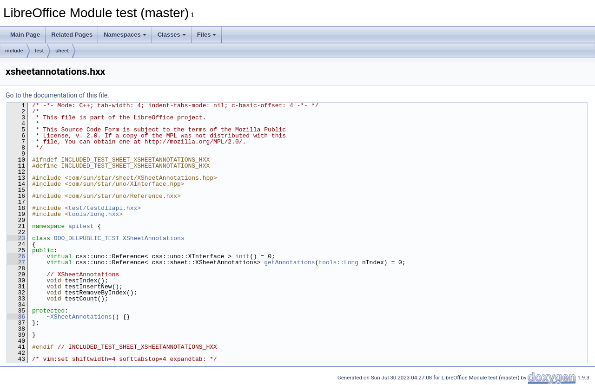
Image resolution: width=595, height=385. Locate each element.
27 (16, 262)
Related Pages (72, 34)
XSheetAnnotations (154, 238)
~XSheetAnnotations (79, 317)
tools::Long (338, 262)
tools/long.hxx (93, 214)
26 (16, 256)
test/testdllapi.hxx (102, 208)
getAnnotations (289, 262)
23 (16, 238)
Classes (172, 34)
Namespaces (125, 34)
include (14, 50)
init (242, 256)
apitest (81, 226)
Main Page (25, 34)
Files (207, 34)
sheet (62, 50)
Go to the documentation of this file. (57, 95)
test (39, 50)
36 (16, 317)
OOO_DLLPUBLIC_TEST (86, 238)
